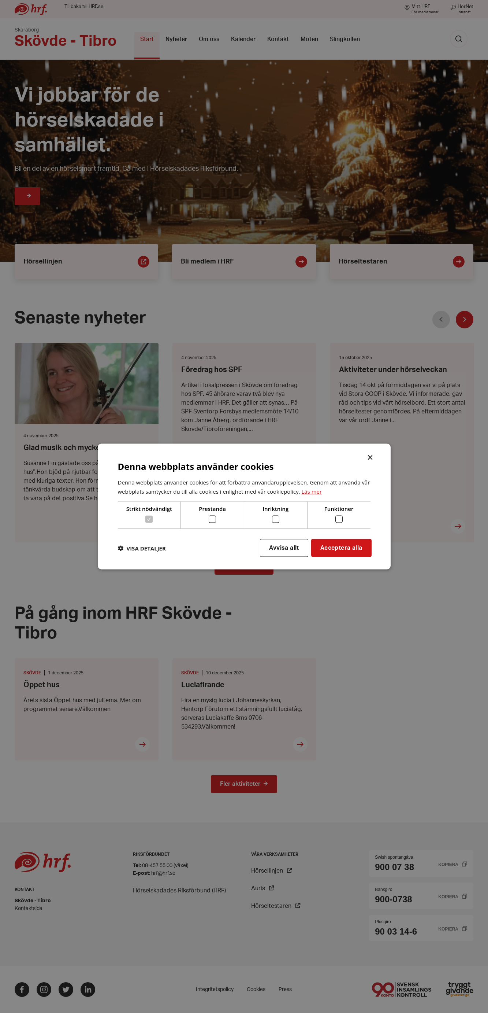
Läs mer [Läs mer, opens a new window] (311, 491)
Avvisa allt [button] (284, 548)
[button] (142, 548)
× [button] (374, 457)
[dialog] (244, 507)
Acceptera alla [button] (341, 548)
